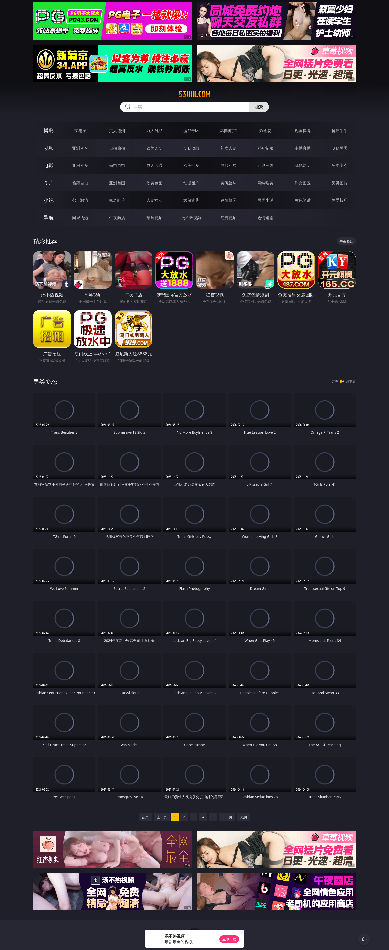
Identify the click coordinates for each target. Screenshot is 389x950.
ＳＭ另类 (340, 148)
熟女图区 (303, 183)
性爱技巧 (340, 200)
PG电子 (80, 130)
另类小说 (265, 200)
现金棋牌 (303, 130)
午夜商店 (117, 217)
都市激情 (80, 200)
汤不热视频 (191, 217)
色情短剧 (265, 217)
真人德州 (117, 130)
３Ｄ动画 (191, 148)
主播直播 (303, 148)
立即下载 (229, 939)
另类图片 (340, 183)
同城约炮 (80, 217)
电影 (49, 165)
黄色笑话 (303, 200)
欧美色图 (154, 183)
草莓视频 (154, 217)
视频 (49, 148)
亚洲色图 (117, 183)
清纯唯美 (265, 183)
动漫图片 (191, 183)
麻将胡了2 (228, 130)
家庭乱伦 (117, 200)
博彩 (49, 130)
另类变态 (340, 165)
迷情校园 (228, 200)
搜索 (259, 107)
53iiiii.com (194, 94)
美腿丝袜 (228, 183)
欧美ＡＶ (154, 148)
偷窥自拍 (80, 183)
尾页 (243, 817)
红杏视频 (228, 217)
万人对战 (154, 130)
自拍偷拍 (117, 148)
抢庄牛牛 (340, 130)
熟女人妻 (228, 148)
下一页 (227, 817)
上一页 (162, 817)
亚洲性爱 (80, 165)
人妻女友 (154, 200)
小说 (49, 200)
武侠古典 (191, 200)
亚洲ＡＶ (80, 148)
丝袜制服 (265, 148)
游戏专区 (191, 130)
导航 (49, 217)
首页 (145, 817)
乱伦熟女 (303, 165)
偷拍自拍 (117, 165)
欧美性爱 (191, 165)
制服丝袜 (228, 165)
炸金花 (265, 130)
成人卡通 (154, 165)
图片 (49, 182)
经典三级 (265, 165)
